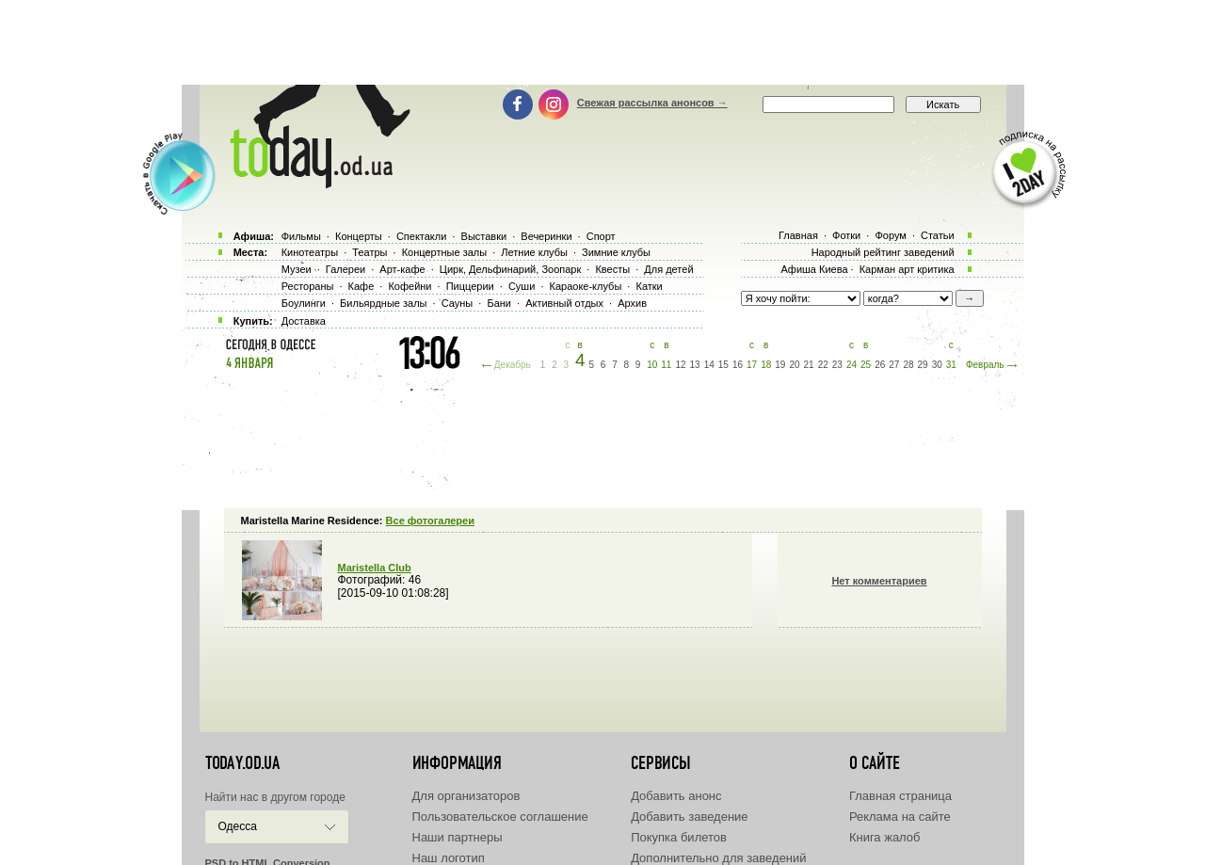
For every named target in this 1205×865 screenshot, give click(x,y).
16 (737, 365)
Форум (890, 235)
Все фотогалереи (430, 520)
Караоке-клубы (586, 286)
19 (780, 365)
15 (723, 365)
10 (652, 365)
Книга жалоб (885, 837)
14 (709, 365)
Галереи (345, 269)
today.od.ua (242, 763)
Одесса (237, 826)
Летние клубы (534, 252)
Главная (798, 235)
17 (752, 365)
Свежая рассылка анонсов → (652, 102)
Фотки (846, 235)
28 (908, 365)
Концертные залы (444, 252)
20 (794, 365)
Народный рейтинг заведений (883, 252)
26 (880, 365)
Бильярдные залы (383, 303)
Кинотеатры (309, 252)
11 (666, 365)
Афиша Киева (813, 269)
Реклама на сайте (900, 816)
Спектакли (421, 236)
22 (823, 365)
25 (865, 365)
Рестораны (307, 286)
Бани (499, 303)
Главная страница (900, 796)
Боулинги (303, 303)
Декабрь (512, 365)
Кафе (361, 286)
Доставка (303, 321)
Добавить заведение (689, 816)
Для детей (668, 269)
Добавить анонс (676, 796)
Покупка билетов (679, 837)
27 (894, 365)
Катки (648, 286)
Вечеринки (546, 236)
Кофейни (409, 286)
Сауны (458, 303)
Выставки (484, 236)
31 (951, 365)
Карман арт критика (907, 269)
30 (937, 365)
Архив (632, 303)
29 (923, 365)
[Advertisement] (602, 42)
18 (766, 365)
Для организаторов (466, 796)
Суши (521, 286)
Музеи (296, 269)
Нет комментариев (878, 580)
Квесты (612, 269)
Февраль (985, 365)
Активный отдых (564, 303)
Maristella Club (374, 567)
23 (837, 365)
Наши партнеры (457, 837)
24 (851, 365)
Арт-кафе (402, 269)
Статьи (938, 235)
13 (695, 365)
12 (680, 365)
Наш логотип (448, 858)
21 (809, 365)
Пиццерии (470, 286)
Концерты (358, 236)
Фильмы (301, 236)
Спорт (601, 236)
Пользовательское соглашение (500, 816)
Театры (369, 252)
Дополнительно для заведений (718, 858)
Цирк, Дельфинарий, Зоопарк (510, 269)
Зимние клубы (616, 252)
